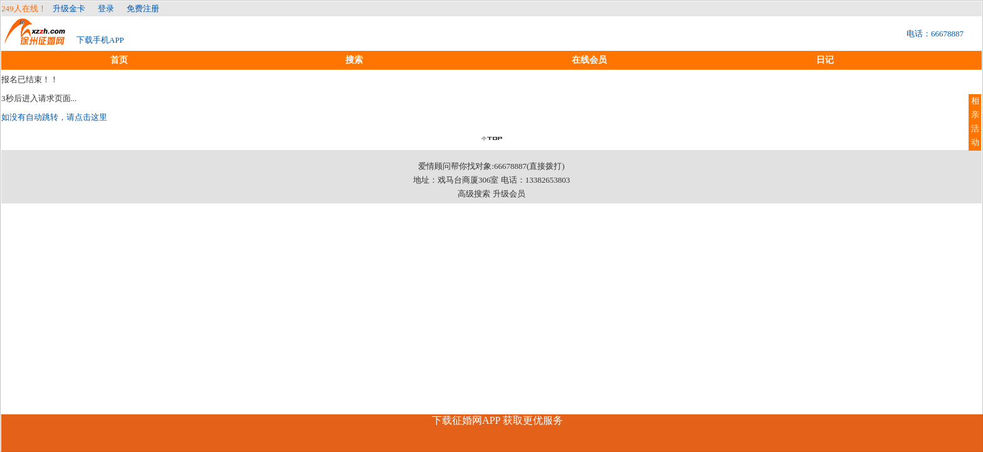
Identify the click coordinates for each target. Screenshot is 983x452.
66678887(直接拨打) (529, 166)
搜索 (354, 60)
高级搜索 (474, 193)
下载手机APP (100, 40)
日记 (825, 60)
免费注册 (143, 8)
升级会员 (509, 193)
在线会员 (589, 60)
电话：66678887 (935, 33)
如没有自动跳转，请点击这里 (54, 117)
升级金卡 (69, 8)
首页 (119, 60)
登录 (106, 8)
